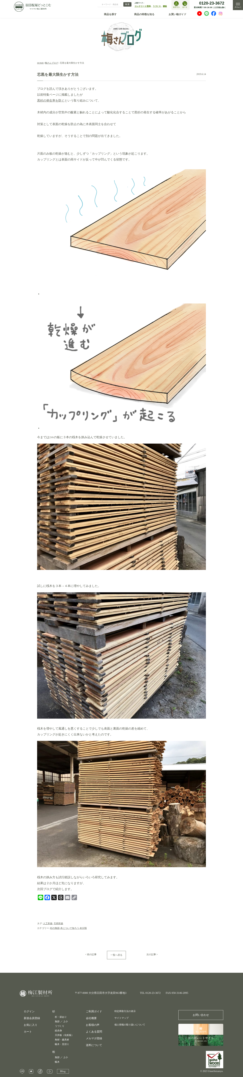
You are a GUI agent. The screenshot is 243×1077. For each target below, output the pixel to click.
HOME (40, 63)
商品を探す (110, 14)
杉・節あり (61, 1017)
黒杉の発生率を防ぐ (50, 100)
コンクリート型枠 (142, 6)
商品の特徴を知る (144, 14)
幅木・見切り (62, 1044)
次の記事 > (152, 954)
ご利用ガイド (94, 1011)
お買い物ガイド (177, 14)
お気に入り (30, 1025)
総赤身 (58, 1030)
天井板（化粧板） (64, 1035)
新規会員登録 (32, 1018)
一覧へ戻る (116, 955)
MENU (238, 5)
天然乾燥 (58, 923)
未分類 (83, 928)
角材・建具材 (62, 1039)
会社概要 (91, 1018)
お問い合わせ (201, 1015)
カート (28, 1031)
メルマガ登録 (94, 1038)
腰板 (165, 6)
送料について (94, 1045)
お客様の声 (92, 1024)
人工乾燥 (47, 923)
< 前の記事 (91, 954)
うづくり (157, 6)
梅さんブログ (51, 63)
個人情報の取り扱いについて (129, 1024)
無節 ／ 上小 (61, 1021)
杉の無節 (55, 928)
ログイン (29, 1011)
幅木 (57, 1062)
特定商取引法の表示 (125, 1011)
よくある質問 (94, 1031)
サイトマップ (121, 1018)
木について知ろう (69, 928)
